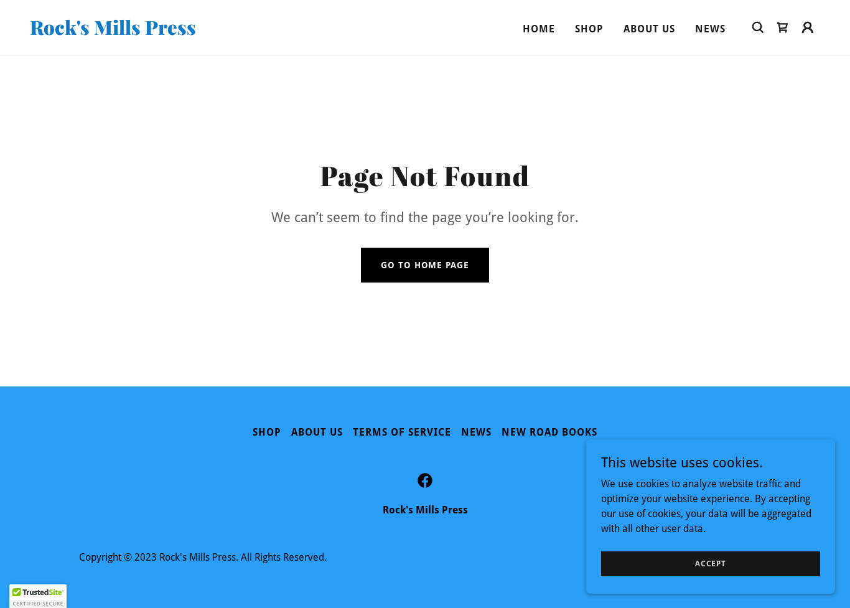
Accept (710, 563)
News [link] (710, 29)
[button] (807, 27)
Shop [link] (589, 29)
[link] (140, 31)
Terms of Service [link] (402, 432)
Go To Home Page (425, 265)
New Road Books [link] (549, 432)
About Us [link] (649, 29)
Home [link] (539, 29)
